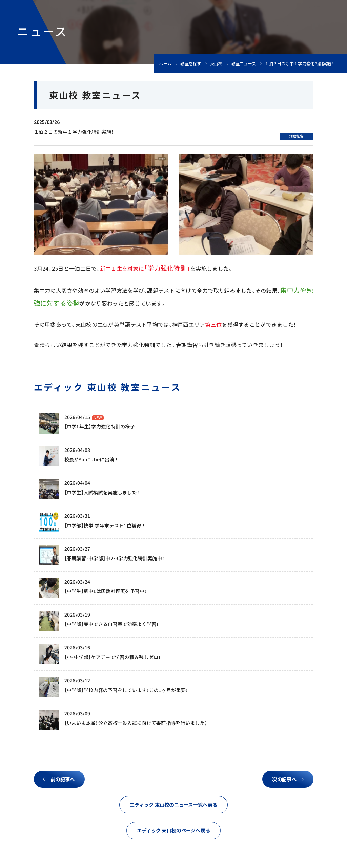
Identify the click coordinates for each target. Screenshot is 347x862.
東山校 (216, 63)
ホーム (165, 63)
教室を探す (190, 63)
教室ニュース (243, 63)
